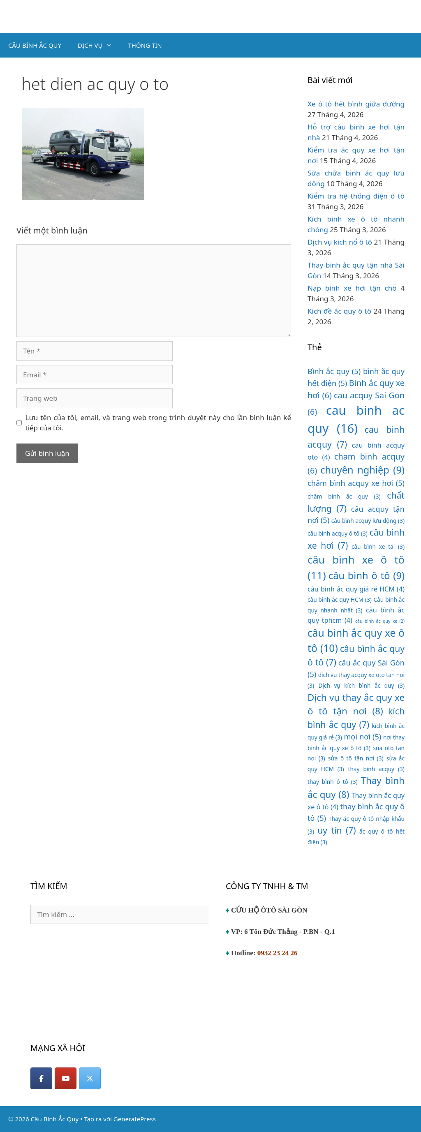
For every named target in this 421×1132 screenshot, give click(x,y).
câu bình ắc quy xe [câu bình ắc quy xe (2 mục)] (380, 621)
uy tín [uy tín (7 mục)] (336, 830)
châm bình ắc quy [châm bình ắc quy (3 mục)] (344, 496)
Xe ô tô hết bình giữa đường (356, 104)
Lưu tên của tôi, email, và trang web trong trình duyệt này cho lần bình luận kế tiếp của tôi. (158, 423)
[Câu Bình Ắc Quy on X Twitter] (90, 1078)
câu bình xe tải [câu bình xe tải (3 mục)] (378, 546)
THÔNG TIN (145, 45)
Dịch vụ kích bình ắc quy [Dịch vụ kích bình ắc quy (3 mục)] (361, 685)
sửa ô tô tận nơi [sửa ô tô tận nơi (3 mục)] (356, 758)
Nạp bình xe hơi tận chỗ (352, 288)
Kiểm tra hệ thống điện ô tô (356, 196)
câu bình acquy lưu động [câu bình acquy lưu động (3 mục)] (368, 520)
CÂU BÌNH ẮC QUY (34, 45)
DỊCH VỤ (99, 45)
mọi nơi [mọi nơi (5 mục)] (362, 737)
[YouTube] (65, 1078)
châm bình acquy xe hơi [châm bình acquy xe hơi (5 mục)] (356, 483)
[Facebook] (41, 1078)
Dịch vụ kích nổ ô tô (340, 242)
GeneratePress (134, 1119)
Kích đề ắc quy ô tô (339, 311)
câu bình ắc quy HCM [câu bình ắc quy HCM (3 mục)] (340, 599)
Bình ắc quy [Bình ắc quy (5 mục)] (334, 371)
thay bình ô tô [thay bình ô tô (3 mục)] (333, 781)
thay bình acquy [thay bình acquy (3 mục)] (376, 769)
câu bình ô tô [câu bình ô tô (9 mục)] (366, 575)
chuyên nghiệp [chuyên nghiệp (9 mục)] (362, 469)
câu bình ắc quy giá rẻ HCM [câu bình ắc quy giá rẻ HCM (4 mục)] (356, 589)
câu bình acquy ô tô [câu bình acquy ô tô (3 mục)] (338, 533)
